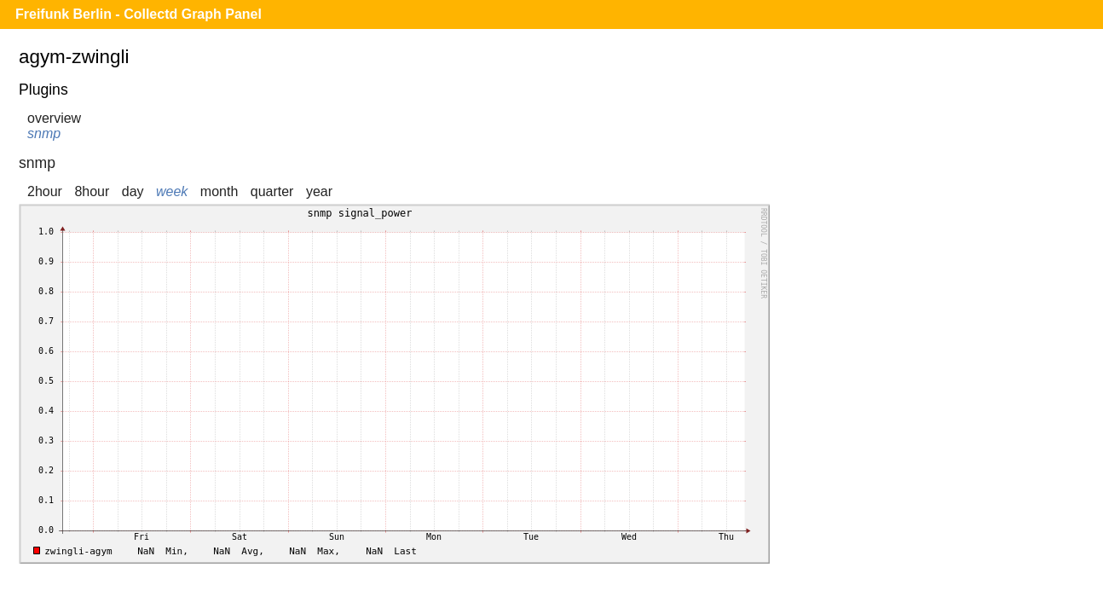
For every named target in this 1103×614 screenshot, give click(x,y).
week (172, 191)
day (133, 191)
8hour (91, 191)
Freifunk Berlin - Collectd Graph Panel (138, 14)
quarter (272, 191)
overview (54, 118)
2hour (44, 191)
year (319, 191)
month (219, 191)
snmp (44, 133)
